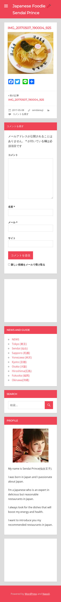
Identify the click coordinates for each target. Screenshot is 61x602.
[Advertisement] (30, 300)
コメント (13, 154)
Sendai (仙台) (20, 348)
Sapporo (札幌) (21, 353)
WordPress (31, 593)
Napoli (46, 593)
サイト (11, 238)
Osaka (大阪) (19, 366)
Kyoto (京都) (19, 362)
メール (12, 222)
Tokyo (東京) (19, 344)
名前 (11, 206)
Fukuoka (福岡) (21, 375)
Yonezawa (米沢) (22, 357)
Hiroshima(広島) (22, 371)
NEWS (15, 339)
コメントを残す (21, 113)
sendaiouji (37, 110)
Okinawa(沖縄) (20, 380)
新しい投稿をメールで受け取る (28, 264)
